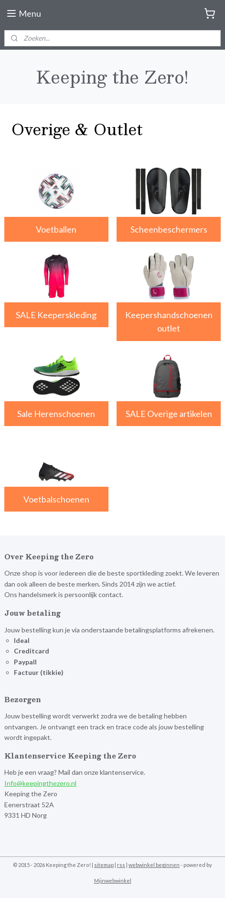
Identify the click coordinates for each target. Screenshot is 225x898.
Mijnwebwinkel (112, 880)
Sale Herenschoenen (56, 413)
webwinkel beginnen (154, 865)
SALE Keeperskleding (56, 314)
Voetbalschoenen (56, 498)
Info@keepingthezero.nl (40, 783)
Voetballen (56, 229)
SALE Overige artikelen (169, 413)
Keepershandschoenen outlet (169, 321)
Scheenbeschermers (168, 229)
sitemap (104, 865)
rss (121, 865)
